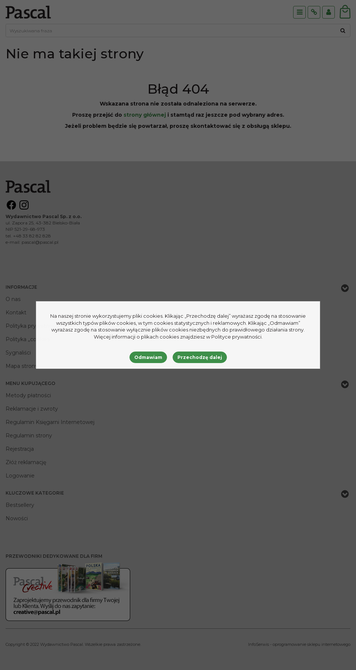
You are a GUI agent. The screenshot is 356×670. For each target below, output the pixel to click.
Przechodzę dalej (199, 357)
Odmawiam (148, 357)
